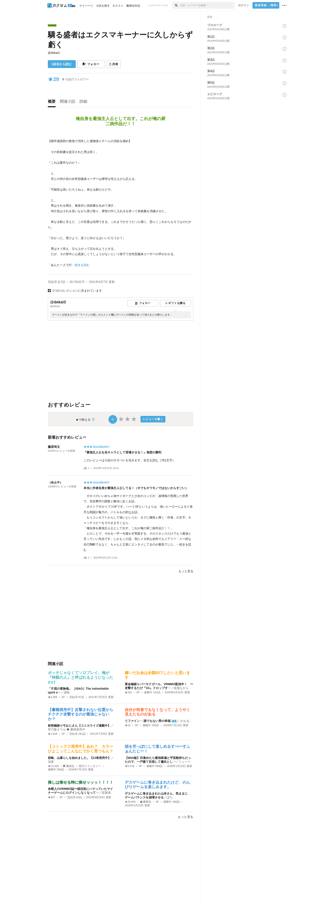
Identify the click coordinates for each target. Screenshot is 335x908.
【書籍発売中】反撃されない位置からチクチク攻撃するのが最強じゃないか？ (80, 714)
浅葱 (51, 761)
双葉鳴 (106, 792)
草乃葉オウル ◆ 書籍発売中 (66, 729)
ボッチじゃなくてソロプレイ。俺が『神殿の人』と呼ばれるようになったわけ (80, 677)
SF (63, 697)
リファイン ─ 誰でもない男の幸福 (147, 721)
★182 (128, 692)
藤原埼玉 (54, 446)
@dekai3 (54, 52)
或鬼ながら (181, 688)
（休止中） (55, 482)
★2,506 (52, 697)
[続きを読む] (120, 200)
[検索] (176, 5)
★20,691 (130, 801)
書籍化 (68, 766)
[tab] (53, 102)
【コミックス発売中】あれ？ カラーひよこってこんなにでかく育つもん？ (80, 748)
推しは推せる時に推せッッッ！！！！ (80, 782)
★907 (51, 797)
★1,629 (52, 733)
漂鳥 (67, 692)
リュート (185, 761)
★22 (128, 725)
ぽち (170, 797)
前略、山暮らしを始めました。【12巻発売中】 (79, 758)
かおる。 (186, 721)
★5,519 (129, 766)
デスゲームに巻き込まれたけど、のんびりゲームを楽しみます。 (157, 784)
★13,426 (53, 766)
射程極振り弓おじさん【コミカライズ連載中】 (79, 725)
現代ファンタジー (90, 766)
